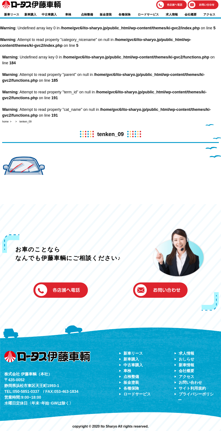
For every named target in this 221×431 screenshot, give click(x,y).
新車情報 (186, 365)
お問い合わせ (190, 382)
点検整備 (87, 14)
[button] (171, 5)
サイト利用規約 (192, 388)
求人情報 (172, 14)
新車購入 (30, 14)
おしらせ (186, 359)
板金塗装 (106, 14)
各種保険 (124, 14)
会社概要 (191, 14)
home (5, 121)
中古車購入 (49, 14)
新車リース (11, 14)
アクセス (209, 14)
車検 (68, 14)
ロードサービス (148, 14)
